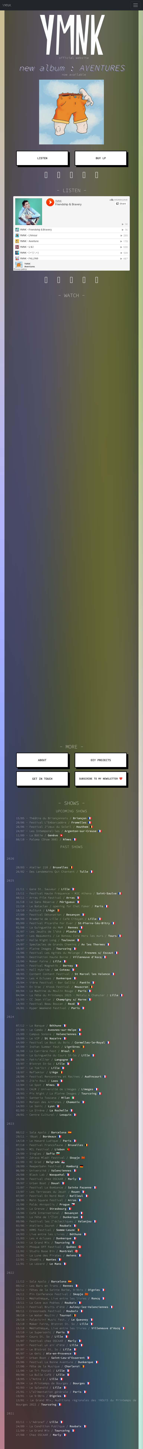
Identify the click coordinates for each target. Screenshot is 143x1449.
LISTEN (42, 158)
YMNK (6, 5)
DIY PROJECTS (101, 760)
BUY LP (101, 158)
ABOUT (42, 760)
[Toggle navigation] (135, 5)
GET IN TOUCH (42, 778)
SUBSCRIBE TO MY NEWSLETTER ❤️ (101, 778)
